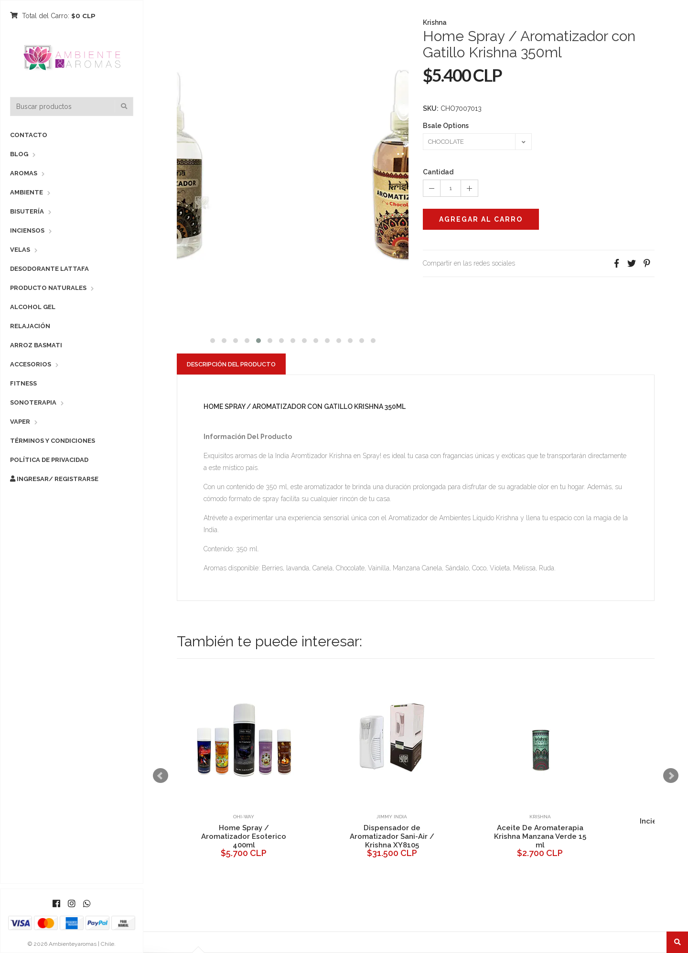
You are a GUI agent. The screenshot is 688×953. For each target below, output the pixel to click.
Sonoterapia (33, 402)
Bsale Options (446, 125)
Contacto (28, 135)
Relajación (30, 326)
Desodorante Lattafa (49, 268)
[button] (212, 339)
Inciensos (27, 230)
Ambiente (26, 192)
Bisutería (27, 211)
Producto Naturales (48, 287)
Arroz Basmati (36, 345)
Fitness (23, 383)
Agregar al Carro (481, 219)
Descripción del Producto (231, 364)
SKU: (431, 108)
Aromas (23, 173)
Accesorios (30, 364)
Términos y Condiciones (52, 440)
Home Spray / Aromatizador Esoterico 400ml (243, 836)
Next (670, 775)
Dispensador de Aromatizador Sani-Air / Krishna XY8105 (392, 836)
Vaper (20, 421)
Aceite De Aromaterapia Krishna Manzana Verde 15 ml (540, 836)
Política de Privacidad (49, 459)
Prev (160, 775)
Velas (20, 249)
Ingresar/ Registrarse (54, 478)
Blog (19, 154)
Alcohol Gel (32, 307)
